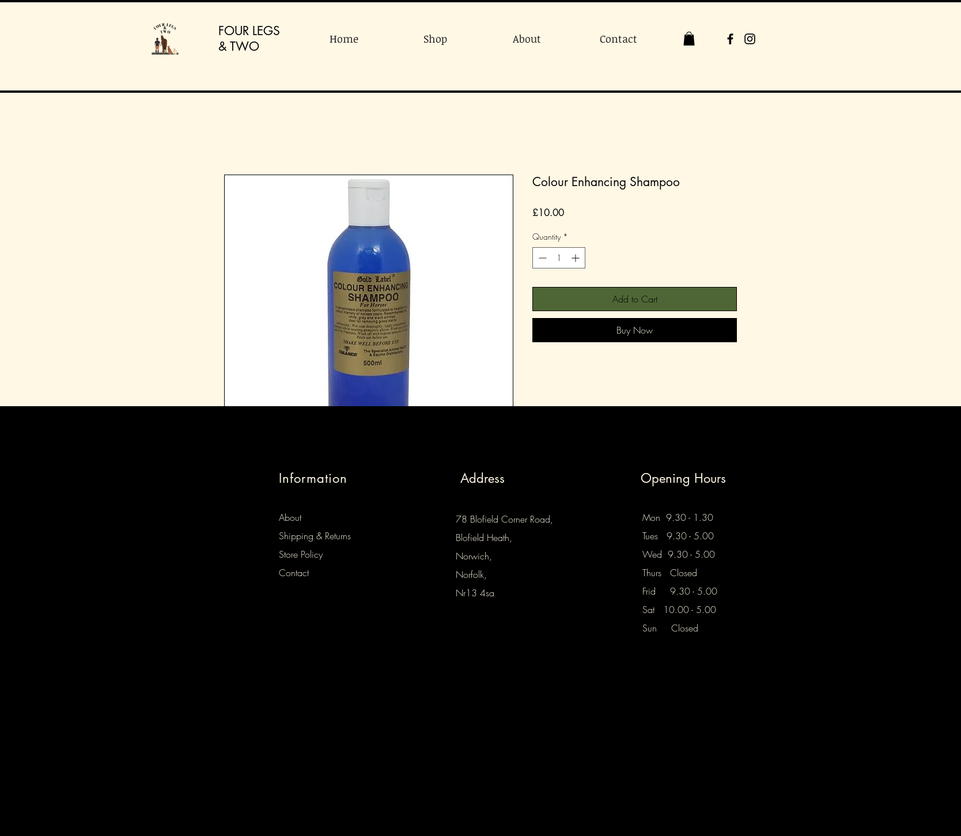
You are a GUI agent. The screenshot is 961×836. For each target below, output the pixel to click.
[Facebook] (730, 39)
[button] (689, 39)
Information (313, 478)
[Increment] (576, 258)
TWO (244, 46)
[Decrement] (541, 258)
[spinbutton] (558, 258)
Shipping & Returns (315, 535)
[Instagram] (750, 39)
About (290, 517)
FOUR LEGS (249, 31)
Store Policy (301, 554)
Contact (294, 572)
